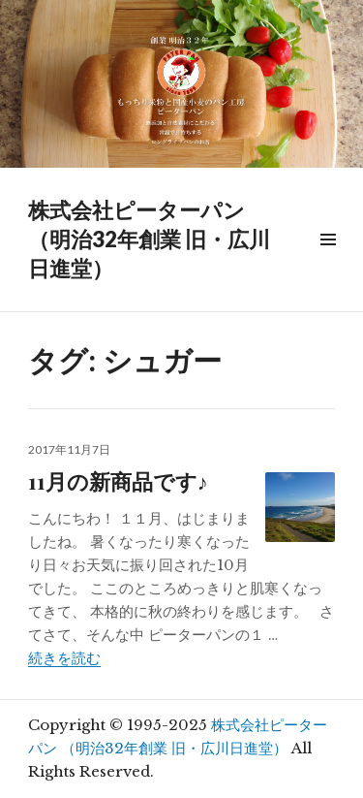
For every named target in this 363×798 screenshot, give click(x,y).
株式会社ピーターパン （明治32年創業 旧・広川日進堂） (149, 239)
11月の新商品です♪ (118, 480)
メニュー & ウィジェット (328, 261)
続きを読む (64, 658)
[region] (181, 84)
